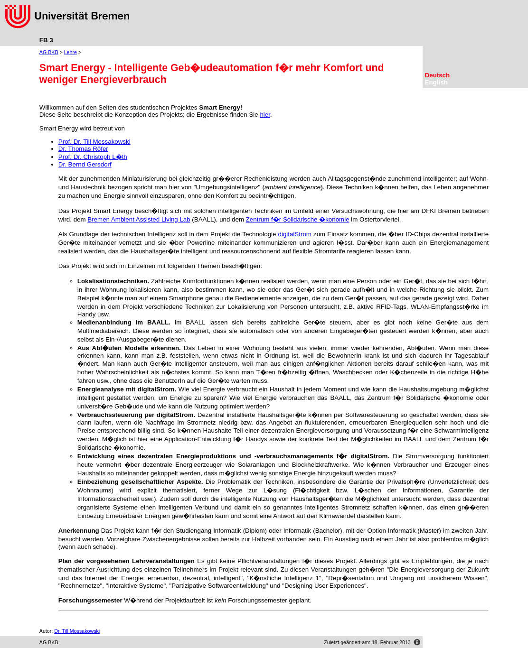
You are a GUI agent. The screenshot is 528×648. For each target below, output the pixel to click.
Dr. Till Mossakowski (77, 631)
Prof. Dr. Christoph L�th (92, 156)
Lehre (70, 52)
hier (265, 114)
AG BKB (48, 52)
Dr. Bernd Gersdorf (85, 164)
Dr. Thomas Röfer (83, 148)
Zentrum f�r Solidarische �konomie (297, 219)
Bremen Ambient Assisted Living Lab (138, 219)
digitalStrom (294, 234)
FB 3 (46, 40)
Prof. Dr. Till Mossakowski (94, 141)
